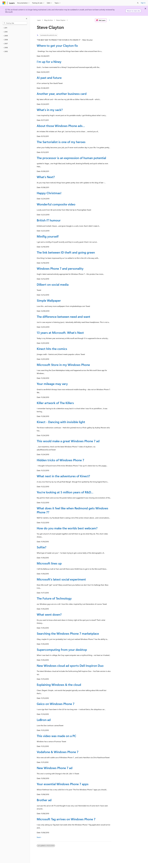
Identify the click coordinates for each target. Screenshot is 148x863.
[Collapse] (26, 19)
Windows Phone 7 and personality (60, 268)
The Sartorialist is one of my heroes (61, 142)
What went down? (49, 614)
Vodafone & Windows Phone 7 (57, 752)
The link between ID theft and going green (66, 252)
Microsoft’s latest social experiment (61, 579)
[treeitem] (15, 28)
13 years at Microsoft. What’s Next (60, 333)
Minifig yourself (48, 236)
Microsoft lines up (49, 563)
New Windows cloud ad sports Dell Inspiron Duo (70, 666)
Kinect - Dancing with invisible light (61, 422)
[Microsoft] (4, 3)
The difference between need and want (63, 317)
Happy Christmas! (49, 193)
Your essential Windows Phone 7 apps (62, 784)
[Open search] (138, 3)
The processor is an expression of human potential (71, 158)
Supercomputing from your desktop (62, 650)
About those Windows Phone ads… (61, 126)
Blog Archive (48, 20)
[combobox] (15, 23)
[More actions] (109, 20)
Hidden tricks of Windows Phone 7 (60, 460)
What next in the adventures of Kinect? (63, 476)
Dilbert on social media (53, 284)
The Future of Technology (54, 598)
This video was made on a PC (56, 736)
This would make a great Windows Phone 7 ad (68, 441)
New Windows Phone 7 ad (54, 768)
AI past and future (49, 78)
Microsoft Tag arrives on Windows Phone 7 (66, 819)
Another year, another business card (62, 94)
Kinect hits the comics (52, 349)
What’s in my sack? (50, 110)
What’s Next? (46, 177)
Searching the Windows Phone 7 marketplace (68, 633)
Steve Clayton (60, 20)
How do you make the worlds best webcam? (67, 528)
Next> (39, 837)
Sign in (143, 3)
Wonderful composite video (56, 204)
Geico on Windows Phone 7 (55, 704)
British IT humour (49, 220)
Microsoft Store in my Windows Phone (63, 365)
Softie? (41, 547)
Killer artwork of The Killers (55, 403)
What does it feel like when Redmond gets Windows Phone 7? (72, 510)
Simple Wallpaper (49, 300)
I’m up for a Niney (49, 62)
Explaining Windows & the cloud (59, 685)
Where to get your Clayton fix (57, 45)
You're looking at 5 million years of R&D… (65, 492)
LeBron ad (44, 720)
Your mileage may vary (52, 384)
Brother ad (44, 800)
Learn (39, 20)
